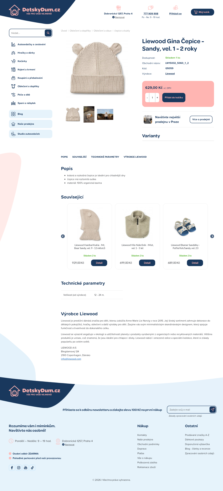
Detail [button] (99, 262)
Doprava (141, 448)
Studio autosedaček (29, 134)
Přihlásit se (175, 13)
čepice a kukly (122, 30)
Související (79, 156)
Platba (140, 453)
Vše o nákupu (144, 458)
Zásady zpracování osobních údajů (185, 415)
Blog (20, 114)
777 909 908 (151, 13)
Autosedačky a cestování (32, 44)
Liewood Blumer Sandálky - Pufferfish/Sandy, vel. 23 (185, 246)
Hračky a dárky (26, 53)
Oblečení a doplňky (28, 86)
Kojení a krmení (26, 69)
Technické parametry (105, 156)
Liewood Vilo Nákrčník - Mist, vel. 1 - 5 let (137, 246)
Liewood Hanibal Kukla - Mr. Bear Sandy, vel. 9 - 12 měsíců (89, 246)
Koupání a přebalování (30, 78)
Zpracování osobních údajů (199, 453)
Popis (64, 156)
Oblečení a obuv (103, 30)
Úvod (64, 30)
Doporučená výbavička (197, 444)
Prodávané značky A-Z (197, 435)
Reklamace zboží (146, 467)
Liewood (170, 73)
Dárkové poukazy (194, 439)
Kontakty (142, 435)
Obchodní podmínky (148, 444)
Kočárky (22, 61)
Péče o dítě (24, 94)
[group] (90, 236)
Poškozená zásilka (147, 462)
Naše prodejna (26, 124)
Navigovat (120, 17)
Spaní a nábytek (27, 103)
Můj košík (204, 12)
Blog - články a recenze (197, 448)
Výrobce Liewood (135, 156)
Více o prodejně (201, 119)
